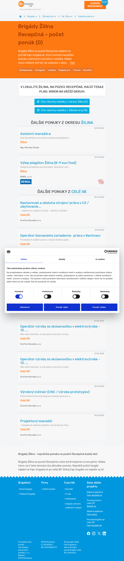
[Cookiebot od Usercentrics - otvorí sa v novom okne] (106, 252)
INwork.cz (91, 505)
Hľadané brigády (27, 493)
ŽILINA (87, 121)
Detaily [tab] (62, 259)
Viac (72, 62)
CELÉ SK (79, 190)
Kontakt (69, 488)
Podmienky (70, 498)
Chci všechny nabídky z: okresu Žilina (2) (62, 100)
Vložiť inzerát (49, 488)
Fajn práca (92, 513)
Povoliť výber (62, 307)
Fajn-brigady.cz (94, 494)
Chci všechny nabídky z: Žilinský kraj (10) (62, 109)
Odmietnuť (25, 307)
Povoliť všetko (99, 307)
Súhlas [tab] (24, 259)
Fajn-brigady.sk (94, 524)
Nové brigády (26, 488)
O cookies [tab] (100, 259)
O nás (68, 493)
